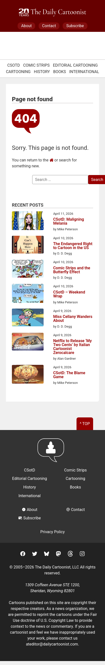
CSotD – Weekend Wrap (69, 294)
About (26, 25)
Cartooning (18, 71)
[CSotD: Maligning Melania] (28, 221)
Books (59, 71)
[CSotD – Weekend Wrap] (28, 294)
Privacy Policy (52, 531)
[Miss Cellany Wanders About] (28, 318)
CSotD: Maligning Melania (68, 221)
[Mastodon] (58, 554)
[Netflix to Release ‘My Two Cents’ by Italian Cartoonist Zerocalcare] (28, 342)
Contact (49, 25)
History (42, 71)
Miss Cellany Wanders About (72, 319)
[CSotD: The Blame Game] (28, 375)
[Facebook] (23, 554)
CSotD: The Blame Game (69, 375)
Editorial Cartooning (75, 65)
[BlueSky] (47, 554)
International (84, 71)
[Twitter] (35, 554)
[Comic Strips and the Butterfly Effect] (28, 269)
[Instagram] (82, 554)
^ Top (85, 423)
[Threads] (70, 554)
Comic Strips (36, 65)
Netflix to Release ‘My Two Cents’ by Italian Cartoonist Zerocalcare (72, 347)
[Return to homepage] (52, 452)
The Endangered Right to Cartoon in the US (73, 246)
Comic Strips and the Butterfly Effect (71, 270)
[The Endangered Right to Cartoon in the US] (28, 245)
